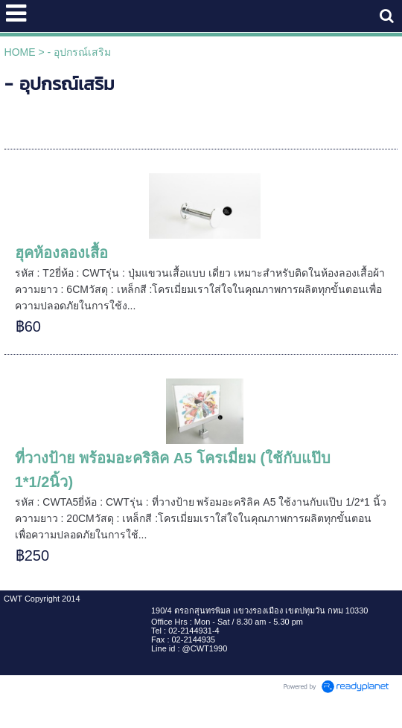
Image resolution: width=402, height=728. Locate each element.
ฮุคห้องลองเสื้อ (61, 253)
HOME (20, 52)
